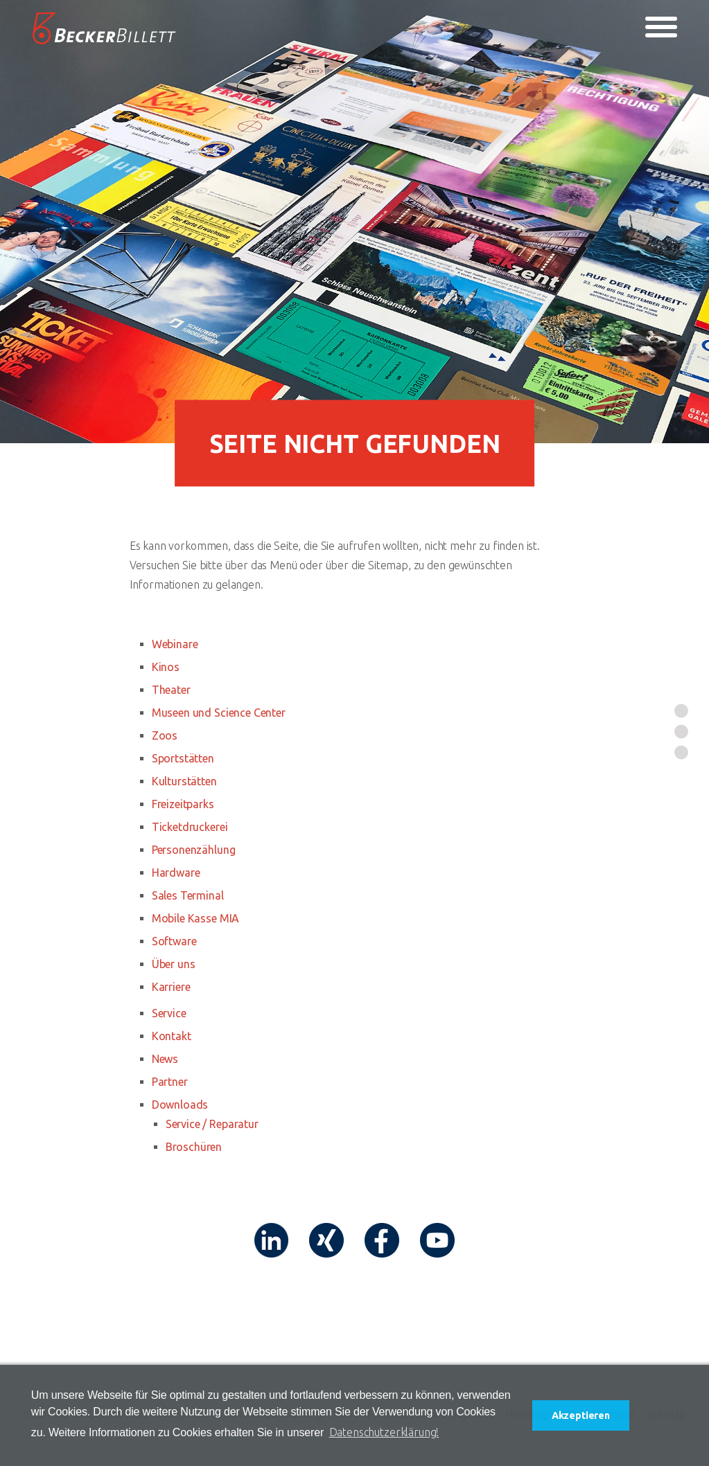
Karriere (171, 987)
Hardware (176, 872)
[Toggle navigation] (661, 27)
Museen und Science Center (219, 712)
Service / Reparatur (212, 1124)
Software (174, 941)
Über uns (173, 964)
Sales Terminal (188, 895)
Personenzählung (194, 849)
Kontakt (171, 1036)
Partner (170, 1081)
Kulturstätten (184, 781)
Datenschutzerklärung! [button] (384, 1432)
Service (169, 1013)
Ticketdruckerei (190, 827)
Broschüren (194, 1147)
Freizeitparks (183, 804)
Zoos (164, 735)
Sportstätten (183, 758)
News (165, 1059)
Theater (171, 689)
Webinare (175, 644)
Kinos (166, 667)
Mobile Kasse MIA (195, 918)
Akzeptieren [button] (581, 1415)
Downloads (180, 1104)
